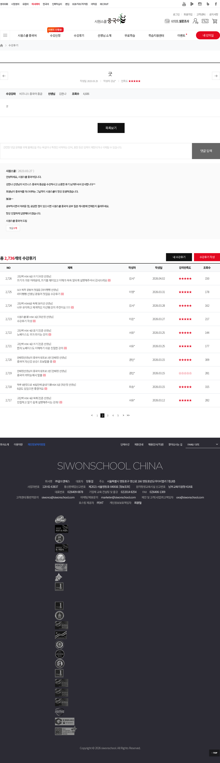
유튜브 (184, 4)
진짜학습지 (57, 4)
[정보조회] (124, 487)
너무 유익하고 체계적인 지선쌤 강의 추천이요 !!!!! (70, 305)
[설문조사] (176, 21)
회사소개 (4, 444)
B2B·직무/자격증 (80, 4)
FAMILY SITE (193, 444)
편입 (67, 4)
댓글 (13, 228)
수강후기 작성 (207, 257)
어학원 (94, 4)
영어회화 (4, 4)
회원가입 (188, 14)
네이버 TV (192, 4)
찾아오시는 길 (175, 444)
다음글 (216, 76)
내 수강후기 (179, 257)
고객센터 (200, 14)
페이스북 (216, 4)
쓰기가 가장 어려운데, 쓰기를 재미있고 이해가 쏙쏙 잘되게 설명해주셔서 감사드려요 (70, 278)
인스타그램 (200, 4)
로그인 (176, 14)
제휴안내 (138, 444)
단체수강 (125, 444)
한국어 (46, 4)
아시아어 (36, 4)
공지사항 (213, 14)
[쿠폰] (205, 21)
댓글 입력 (206, 150)
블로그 (208, 4)
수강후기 (13, 45)
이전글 (4, 76)
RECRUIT (104, 4)
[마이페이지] (195, 21)
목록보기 (111, 127)
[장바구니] (214, 21)
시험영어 (15, 4)
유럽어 (25, 4)
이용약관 (18, 444)
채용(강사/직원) (155, 444)
